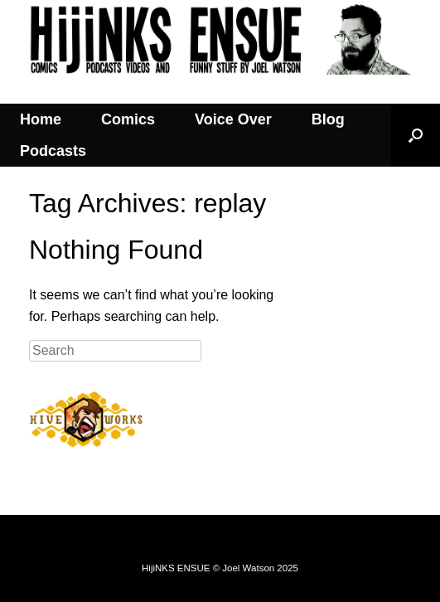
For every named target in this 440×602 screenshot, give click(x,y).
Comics (128, 119)
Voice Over (233, 119)
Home (40, 119)
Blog (328, 119)
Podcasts (53, 151)
